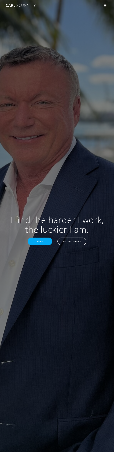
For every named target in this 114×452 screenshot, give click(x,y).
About (39, 241)
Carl (21, 5)
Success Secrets (72, 241)
